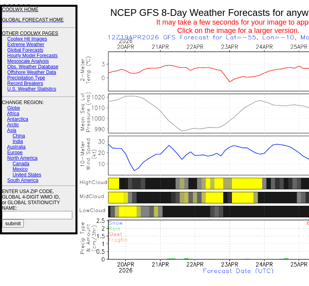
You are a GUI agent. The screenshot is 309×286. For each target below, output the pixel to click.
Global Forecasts (25, 50)
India (18, 141)
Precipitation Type (26, 78)
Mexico (20, 169)
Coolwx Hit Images (27, 39)
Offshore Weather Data (31, 72)
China (19, 136)
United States (27, 175)
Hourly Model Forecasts (32, 55)
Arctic (13, 125)
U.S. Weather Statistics (31, 89)
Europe (15, 152)
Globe (13, 108)
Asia (11, 130)
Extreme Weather (25, 44)
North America (22, 158)
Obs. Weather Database (32, 67)
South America (22, 180)
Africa (13, 113)
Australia (16, 147)
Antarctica (17, 119)
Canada (21, 163)
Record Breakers (25, 83)
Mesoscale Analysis (28, 61)
